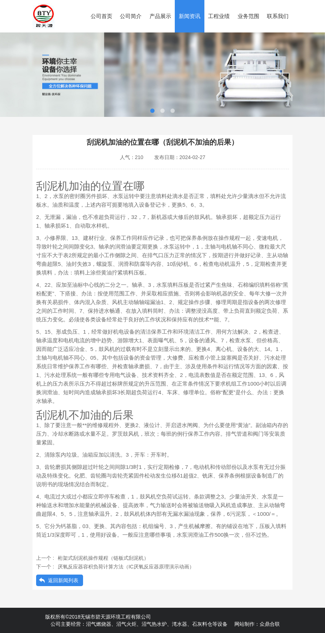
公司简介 (131, 16)
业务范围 (248, 16)
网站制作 (244, 624)
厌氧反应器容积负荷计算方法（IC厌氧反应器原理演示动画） (126, 567)
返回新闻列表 (63, 580)
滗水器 (179, 624)
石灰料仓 (202, 624)
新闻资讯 (189, 16)
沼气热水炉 (154, 624)
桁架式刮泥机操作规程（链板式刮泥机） (103, 558)
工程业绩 (219, 16)
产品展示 (160, 16)
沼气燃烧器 (98, 624)
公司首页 (101, 16)
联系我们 (278, 16)
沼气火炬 (126, 624)
